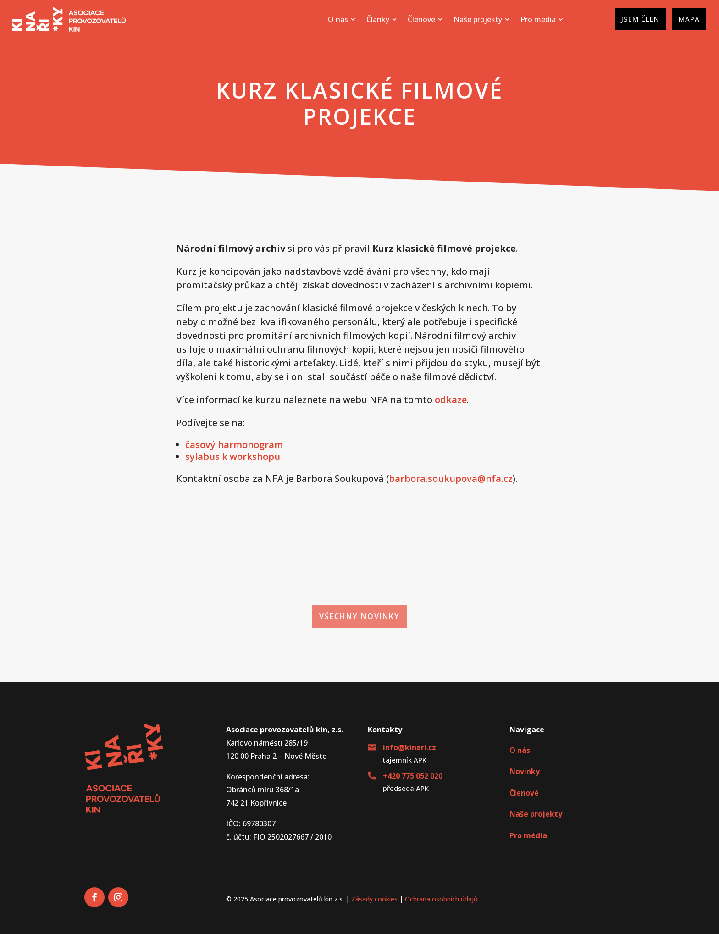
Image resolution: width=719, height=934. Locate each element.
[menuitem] (341, 19)
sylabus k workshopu (232, 456)
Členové (524, 793)
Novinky (524, 771)
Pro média (528, 835)
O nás (519, 750)
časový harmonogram (234, 444)
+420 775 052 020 (412, 776)
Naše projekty (535, 814)
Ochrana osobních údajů (441, 899)
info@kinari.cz (409, 747)
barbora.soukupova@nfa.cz (451, 478)
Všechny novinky (359, 616)
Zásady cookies (374, 899)
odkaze (451, 399)
